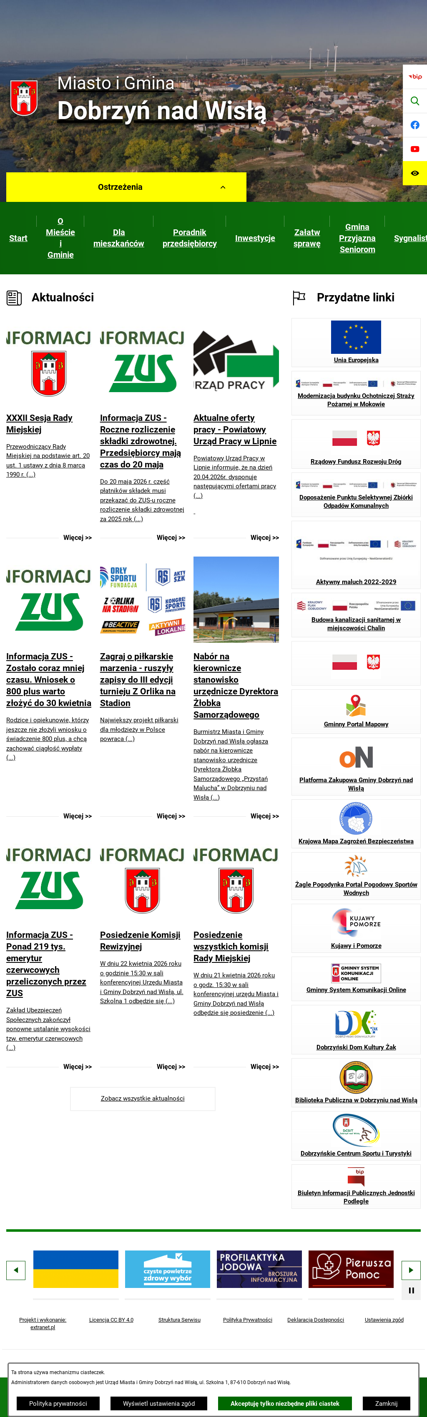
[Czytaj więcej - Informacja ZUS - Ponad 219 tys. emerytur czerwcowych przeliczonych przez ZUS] (49, 953)
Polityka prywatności (58, 1403)
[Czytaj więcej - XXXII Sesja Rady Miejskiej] (49, 430)
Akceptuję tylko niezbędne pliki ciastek (285, 1403)
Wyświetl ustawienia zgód (159, 1403)
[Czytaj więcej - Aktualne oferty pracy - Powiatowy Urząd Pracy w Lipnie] (236, 430)
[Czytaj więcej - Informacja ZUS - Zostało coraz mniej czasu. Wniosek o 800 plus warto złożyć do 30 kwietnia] (49, 689)
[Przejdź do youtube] (415, 149)
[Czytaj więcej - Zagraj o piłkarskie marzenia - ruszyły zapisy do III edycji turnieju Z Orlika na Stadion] (143, 689)
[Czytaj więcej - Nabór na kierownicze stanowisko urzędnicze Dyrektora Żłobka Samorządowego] (236, 689)
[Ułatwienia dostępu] (415, 173)
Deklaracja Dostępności (315, 1320)
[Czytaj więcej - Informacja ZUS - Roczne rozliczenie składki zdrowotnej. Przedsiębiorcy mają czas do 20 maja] (143, 430)
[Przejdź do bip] (415, 77)
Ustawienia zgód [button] (384, 1320)
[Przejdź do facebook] (415, 125)
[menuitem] (18, 238)
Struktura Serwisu (179, 1320)
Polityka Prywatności (247, 1320)
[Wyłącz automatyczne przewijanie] (411, 1290)
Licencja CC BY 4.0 (111, 1320)
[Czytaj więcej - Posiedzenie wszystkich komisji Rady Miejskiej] (236, 953)
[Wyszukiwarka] (415, 101)
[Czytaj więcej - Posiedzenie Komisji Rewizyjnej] (143, 953)
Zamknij (386, 1403)
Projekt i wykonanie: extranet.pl (42, 1323)
